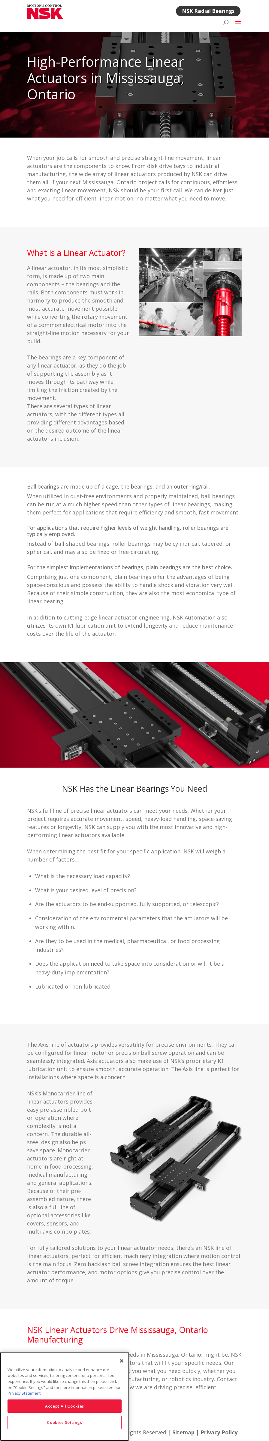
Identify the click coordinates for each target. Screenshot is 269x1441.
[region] (64, 1396)
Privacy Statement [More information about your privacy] (24, 1393)
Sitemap (183, 1432)
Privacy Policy (219, 1432)
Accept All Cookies (64, 1406)
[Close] (121, 1361)
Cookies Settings (64, 1422)
